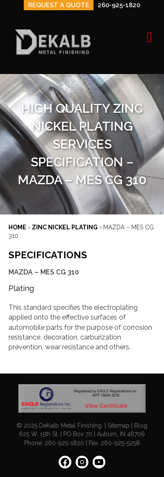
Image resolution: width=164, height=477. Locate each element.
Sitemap (118, 425)
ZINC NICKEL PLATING (65, 227)
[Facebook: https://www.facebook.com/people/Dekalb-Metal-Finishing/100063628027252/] (65, 465)
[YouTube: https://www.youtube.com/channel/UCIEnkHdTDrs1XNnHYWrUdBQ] (99, 465)
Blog (140, 425)
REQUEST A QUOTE (58, 5)
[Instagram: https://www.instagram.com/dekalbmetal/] (82, 465)
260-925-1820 (119, 5)
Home (17, 227)
